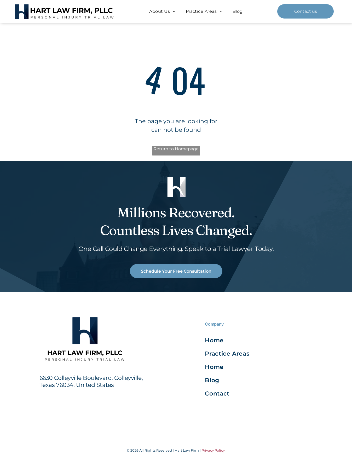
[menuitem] (162, 11)
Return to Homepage (176, 148)
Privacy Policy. (213, 450)
